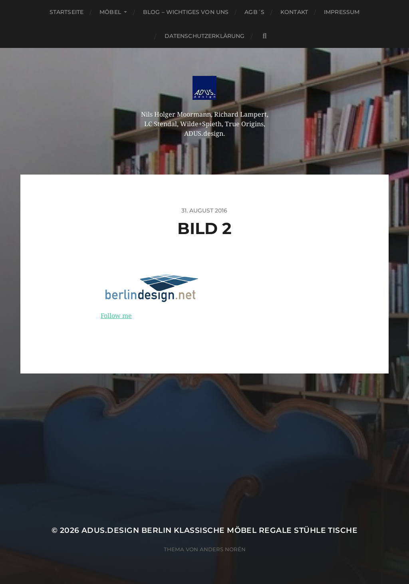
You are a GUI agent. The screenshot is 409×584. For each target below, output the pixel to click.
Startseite (66, 12)
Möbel (110, 12)
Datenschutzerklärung (205, 36)
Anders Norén (223, 549)
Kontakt (294, 12)
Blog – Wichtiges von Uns (185, 12)
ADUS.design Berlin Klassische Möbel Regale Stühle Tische (219, 530)
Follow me (116, 316)
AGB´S (254, 12)
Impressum (341, 12)
